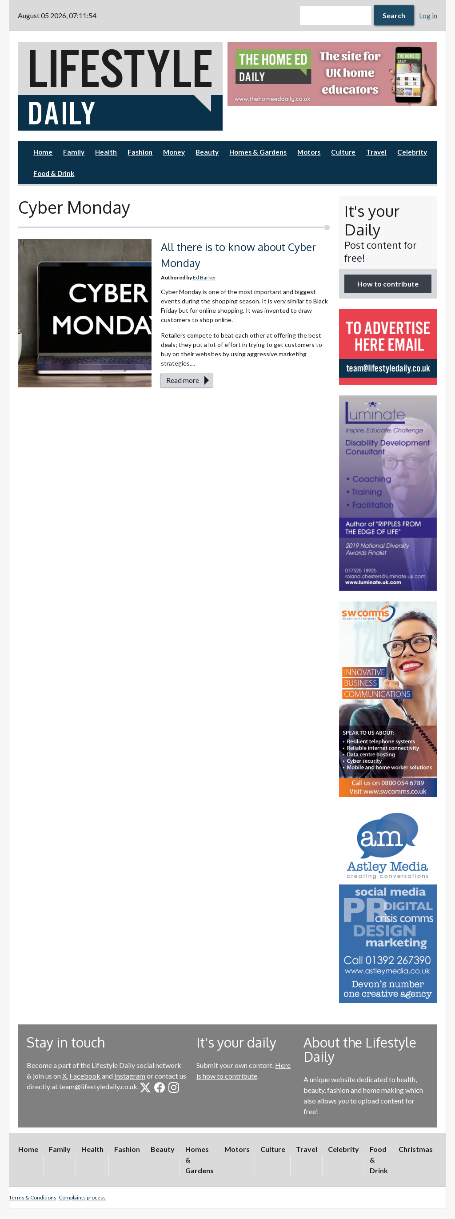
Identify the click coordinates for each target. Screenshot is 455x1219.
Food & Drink (53, 173)
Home (42, 152)
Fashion (140, 152)
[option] (332, 74)
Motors (308, 152)
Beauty (207, 152)
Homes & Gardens (258, 152)
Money (174, 152)
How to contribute (388, 283)
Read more (182, 380)
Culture (343, 152)
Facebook (84, 1076)
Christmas (416, 1149)
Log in (428, 15)
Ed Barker (204, 277)
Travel (376, 152)
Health (106, 152)
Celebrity (412, 152)
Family (73, 152)
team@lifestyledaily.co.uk (98, 1086)
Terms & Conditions (32, 1197)
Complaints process (82, 1197)
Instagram (129, 1076)
